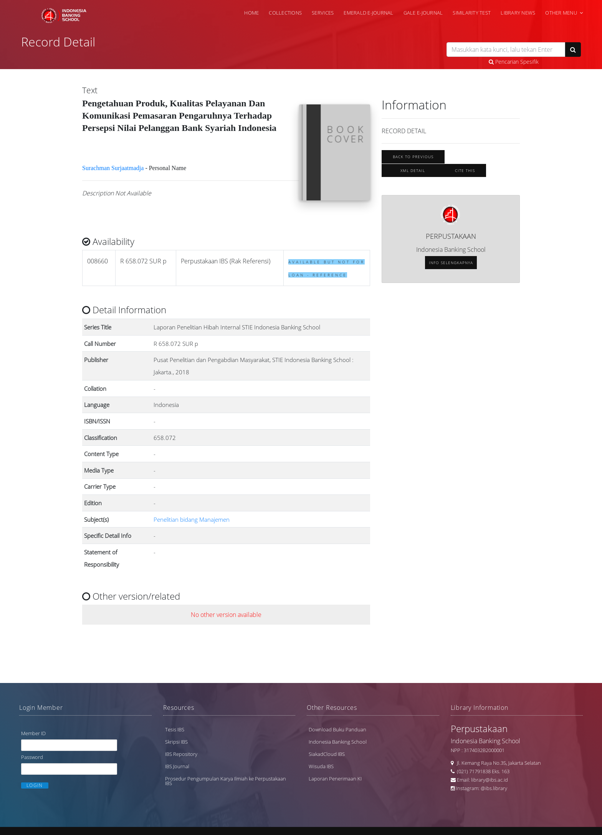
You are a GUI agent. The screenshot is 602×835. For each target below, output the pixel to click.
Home (251, 12)
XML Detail (412, 170)
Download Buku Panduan (337, 729)
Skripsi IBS (176, 741)
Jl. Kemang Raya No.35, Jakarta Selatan (497, 762)
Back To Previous (413, 156)
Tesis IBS (174, 729)
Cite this (465, 170)
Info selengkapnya (451, 262)
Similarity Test (472, 12)
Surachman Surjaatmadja (113, 168)
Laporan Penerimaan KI (335, 778)
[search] (506, 49)
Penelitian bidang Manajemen (192, 519)
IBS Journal (177, 766)
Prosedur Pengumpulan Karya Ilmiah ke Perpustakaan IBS (225, 781)
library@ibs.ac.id (489, 779)
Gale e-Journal (423, 12)
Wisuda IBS (321, 766)
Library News (518, 12)
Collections (285, 12)
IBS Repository (181, 754)
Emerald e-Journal (368, 12)
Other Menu (561, 12)
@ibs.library (494, 788)
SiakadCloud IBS (327, 754)
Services (323, 12)
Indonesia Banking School (338, 741)
